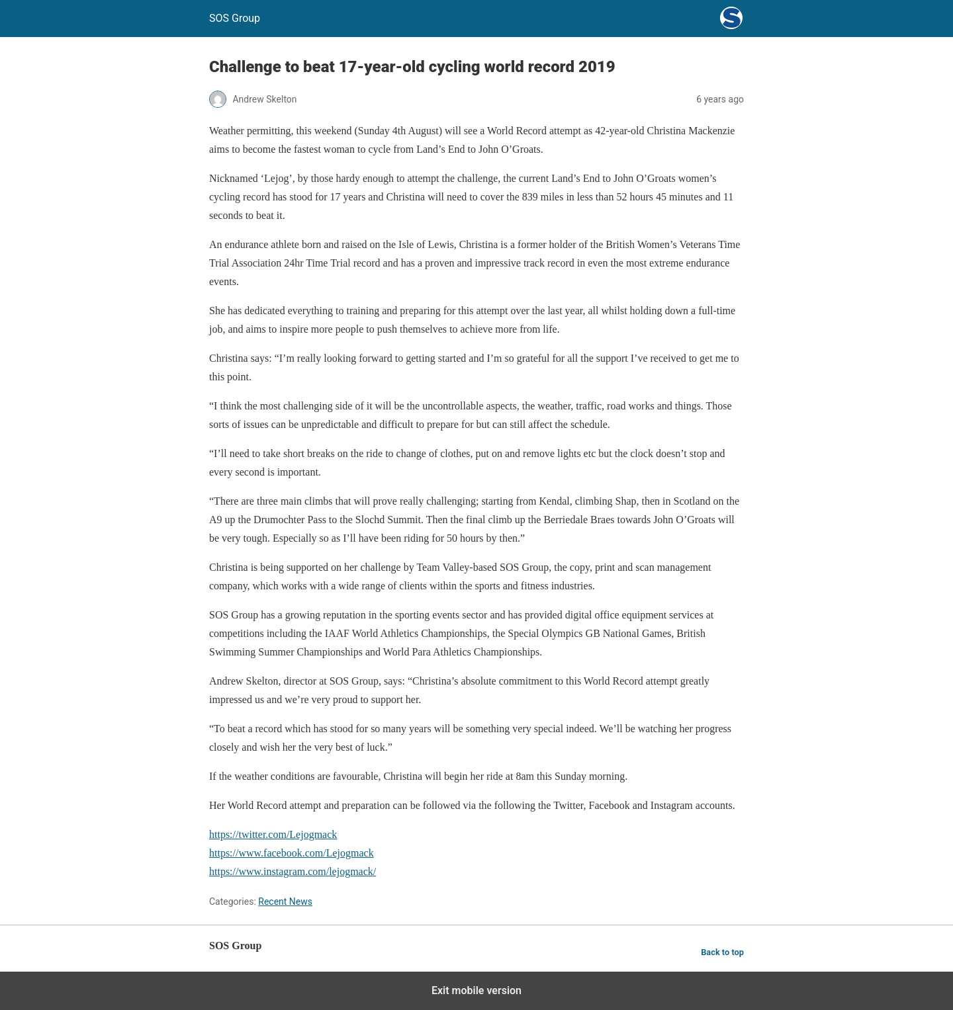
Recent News (285, 901)
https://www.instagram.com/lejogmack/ (292, 871)
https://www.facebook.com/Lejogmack (291, 853)
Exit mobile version (476, 990)
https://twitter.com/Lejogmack (273, 834)
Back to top (722, 952)
